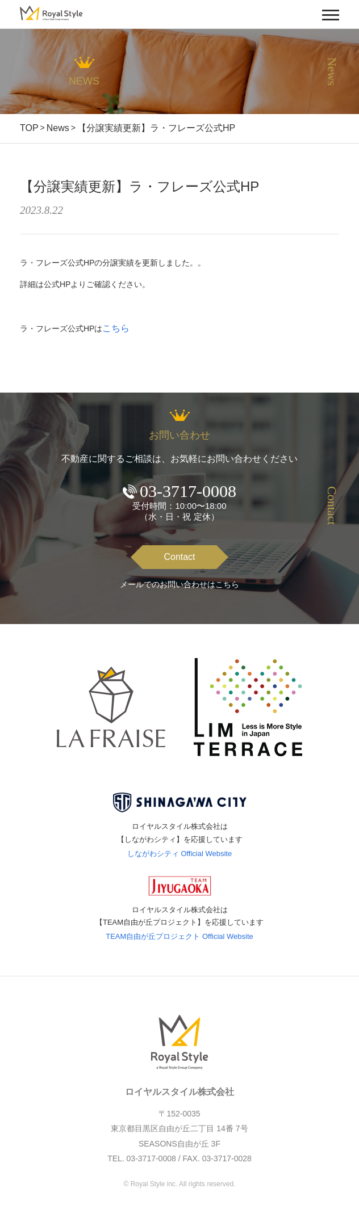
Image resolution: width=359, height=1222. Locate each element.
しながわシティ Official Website (179, 853)
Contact (179, 557)
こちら (116, 328)
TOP (29, 128)
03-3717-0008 (188, 491)
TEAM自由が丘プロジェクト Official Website (179, 936)
